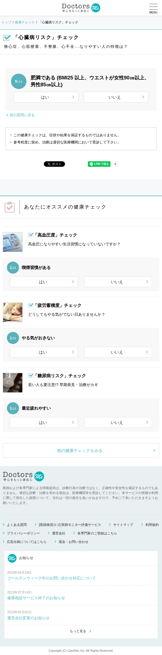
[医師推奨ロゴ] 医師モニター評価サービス (70, 525)
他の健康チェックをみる (79, 450)
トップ (6, 22)
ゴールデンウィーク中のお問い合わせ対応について (51, 578)
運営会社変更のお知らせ (28, 618)
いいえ (115, 97)
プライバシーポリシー (23, 533)
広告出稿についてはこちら (27, 542)
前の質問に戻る (22, 115)
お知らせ (21, 558)
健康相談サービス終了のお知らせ (36, 598)
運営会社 (58, 533)
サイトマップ (123, 525)
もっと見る (78, 631)
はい (45, 97)
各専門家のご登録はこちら (97, 533)
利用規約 (152, 525)
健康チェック (25, 22)
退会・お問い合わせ (73, 542)
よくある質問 (17, 525)
